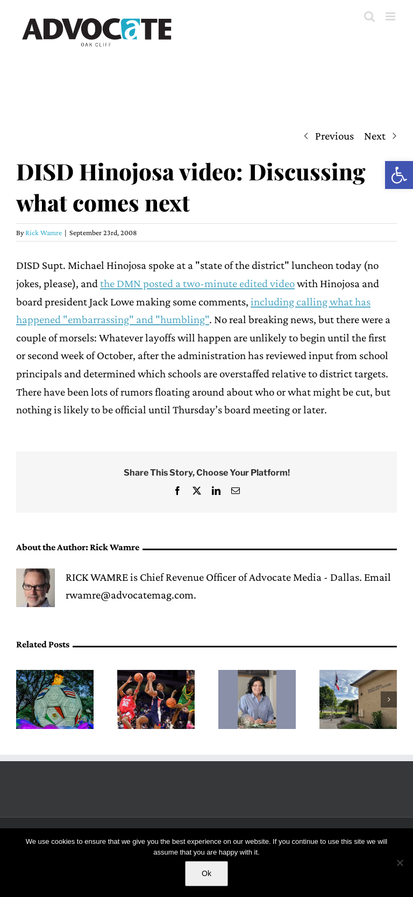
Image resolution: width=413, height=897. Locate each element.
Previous (334, 135)
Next (375, 135)
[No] (399, 862)
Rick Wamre (43, 232)
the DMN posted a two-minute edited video (197, 283)
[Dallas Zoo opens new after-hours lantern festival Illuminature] (55, 676)
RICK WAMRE (97, 577)
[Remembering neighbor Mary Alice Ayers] (257, 676)
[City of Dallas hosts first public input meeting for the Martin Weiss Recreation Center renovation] (358, 676)
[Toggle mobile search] (369, 16)
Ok (206, 873)
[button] (399, 175)
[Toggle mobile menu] (391, 16)
